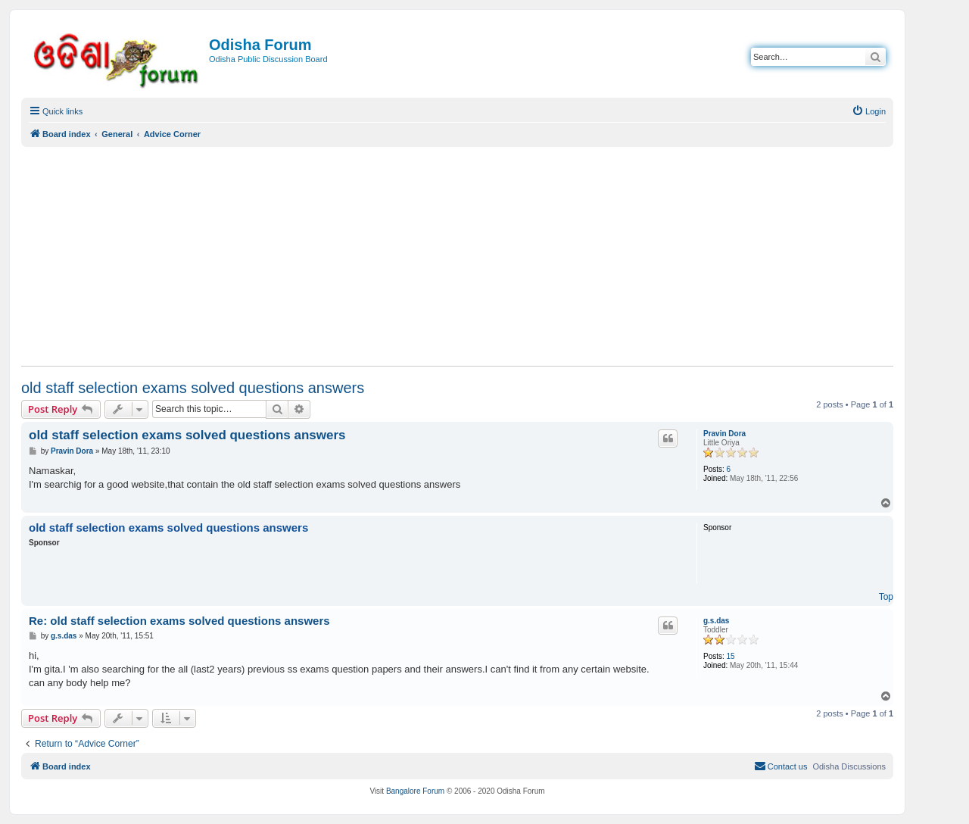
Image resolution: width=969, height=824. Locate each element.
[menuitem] (869, 111)
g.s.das (716, 620)
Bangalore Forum (415, 791)
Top (886, 596)
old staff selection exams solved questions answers (192, 387)
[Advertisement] (457, 256)
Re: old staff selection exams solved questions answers (179, 620)
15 (731, 656)
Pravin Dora (724, 433)
